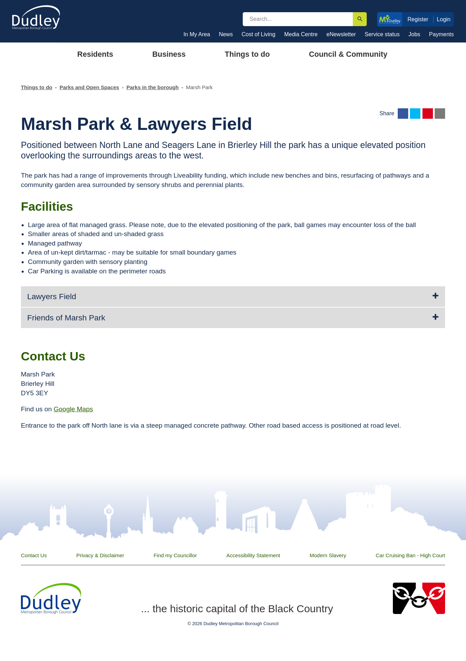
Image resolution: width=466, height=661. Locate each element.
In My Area (197, 34)
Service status (382, 34)
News (226, 34)
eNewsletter (341, 34)
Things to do (36, 87)
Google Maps (73, 409)
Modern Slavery (328, 555)
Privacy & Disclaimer (100, 555)
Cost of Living (258, 34)
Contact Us (34, 555)
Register (417, 19)
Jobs (414, 34)
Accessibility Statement (253, 555)
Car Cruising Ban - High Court (410, 555)
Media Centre (301, 34)
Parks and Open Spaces (89, 87)
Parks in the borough (152, 87)
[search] (298, 19)
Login (444, 19)
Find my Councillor (175, 555)
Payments (441, 34)
